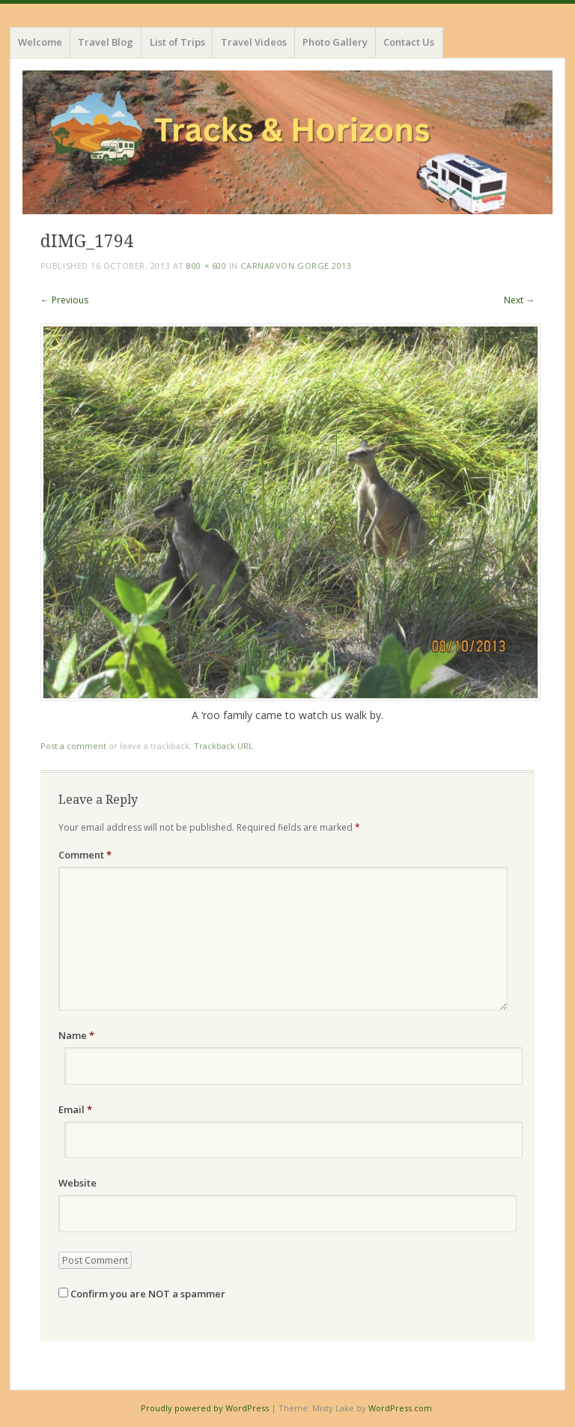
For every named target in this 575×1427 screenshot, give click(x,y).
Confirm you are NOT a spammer (141, 1293)
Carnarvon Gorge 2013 (295, 265)
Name (76, 1035)
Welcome (40, 42)
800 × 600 (206, 265)
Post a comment (73, 745)
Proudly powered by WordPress (205, 1408)
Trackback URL (223, 745)
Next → (519, 300)
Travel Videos (254, 42)
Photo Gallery (335, 42)
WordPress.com (400, 1408)
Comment (85, 854)
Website (77, 1183)
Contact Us (408, 42)
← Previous (64, 300)
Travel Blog (105, 42)
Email (75, 1109)
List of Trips (177, 42)
